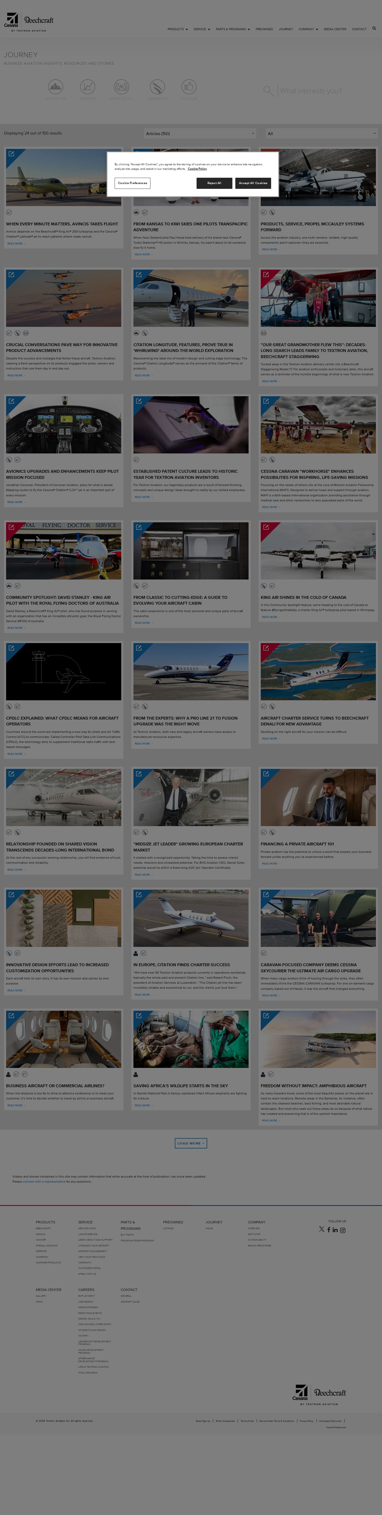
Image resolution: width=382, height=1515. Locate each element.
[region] (193, 174)
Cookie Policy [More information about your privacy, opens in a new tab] (197, 168)
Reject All (214, 183)
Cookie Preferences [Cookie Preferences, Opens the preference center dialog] (132, 183)
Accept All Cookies (253, 183)
